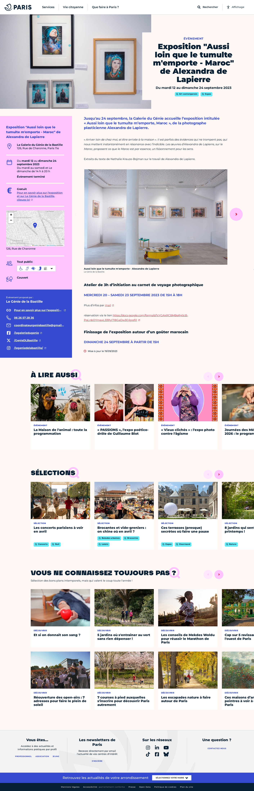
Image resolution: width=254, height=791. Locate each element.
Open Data (145, 787)
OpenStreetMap (51, 245)
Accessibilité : (104, 787)
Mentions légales (70, 787)
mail (108, 305)
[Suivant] (236, 214)
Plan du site (186, 787)
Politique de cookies (165, 787)
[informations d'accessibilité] (36, 268)
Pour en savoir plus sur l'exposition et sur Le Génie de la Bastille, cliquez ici (40, 196)
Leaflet (35, 245)
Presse (132, 787)
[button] (35, 225)
